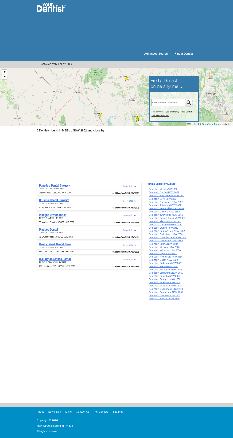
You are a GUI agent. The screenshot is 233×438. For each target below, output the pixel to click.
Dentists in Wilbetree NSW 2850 (165, 250)
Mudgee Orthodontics (52, 215)
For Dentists (101, 411)
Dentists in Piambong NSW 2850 (165, 221)
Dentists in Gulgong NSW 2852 (164, 211)
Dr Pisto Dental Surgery (54, 200)
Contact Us (82, 411)
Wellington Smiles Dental (55, 259)
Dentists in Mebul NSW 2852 (163, 189)
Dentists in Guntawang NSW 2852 (166, 202)
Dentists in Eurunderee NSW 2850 (166, 292)
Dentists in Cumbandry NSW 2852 (166, 240)
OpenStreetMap (210, 124)
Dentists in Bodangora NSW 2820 (165, 263)
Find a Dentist (184, 53)
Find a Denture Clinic (160, 116)
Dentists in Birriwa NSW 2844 (163, 244)
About (40, 411)
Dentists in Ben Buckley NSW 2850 (166, 208)
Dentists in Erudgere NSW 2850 (164, 279)
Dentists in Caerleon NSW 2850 (164, 295)
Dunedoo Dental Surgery (54, 185)
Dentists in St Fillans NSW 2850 (164, 282)
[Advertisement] (137, 25)
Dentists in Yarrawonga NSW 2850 (166, 273)
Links (68, 411)
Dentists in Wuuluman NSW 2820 (165, 285)
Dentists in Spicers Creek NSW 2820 (167, 218)
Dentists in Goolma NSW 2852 (164, 192)
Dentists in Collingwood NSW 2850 (166, 289)
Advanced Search (156, 53)
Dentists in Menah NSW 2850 (163, 266)
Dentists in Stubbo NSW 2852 (163, 228)
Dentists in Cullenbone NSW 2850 (166, 234)
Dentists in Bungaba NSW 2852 (164, 276)
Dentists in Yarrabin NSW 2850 (164, 298)
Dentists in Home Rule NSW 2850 (166, 256)
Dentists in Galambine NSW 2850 (165, 224)
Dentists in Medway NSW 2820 (164, 247)
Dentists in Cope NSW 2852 (163, 253)
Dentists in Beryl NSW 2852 (162, 199)
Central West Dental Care (55, 244)
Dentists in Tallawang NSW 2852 (165, 205)
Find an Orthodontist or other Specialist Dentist (171, 112)
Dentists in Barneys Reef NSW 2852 (167, 231)
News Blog (54, 411)
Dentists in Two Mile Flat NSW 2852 (166, 195)
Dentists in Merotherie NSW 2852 (165, 269)
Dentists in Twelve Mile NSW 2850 (166, 215)
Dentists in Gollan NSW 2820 (163, 260)
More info (128, 186)
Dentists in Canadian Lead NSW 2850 (167, 237)
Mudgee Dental (48, 229)
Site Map (118, 411)
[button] (126, 78)
